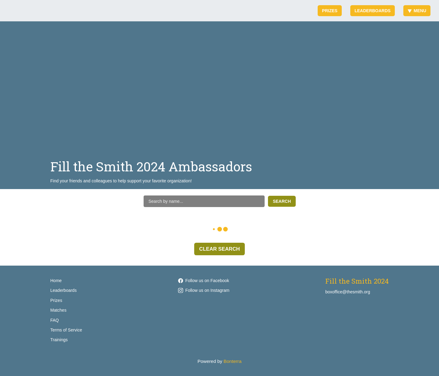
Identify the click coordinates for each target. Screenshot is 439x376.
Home (56, 280)
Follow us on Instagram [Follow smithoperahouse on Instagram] (204, 290)
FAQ (54, 320)
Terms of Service (66, 330)
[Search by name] (204, 201)
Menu (417, 10)
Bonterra (232, 361)
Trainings (59, 339)
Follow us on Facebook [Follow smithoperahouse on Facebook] (203, 280)
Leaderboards (373, 10)
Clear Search (219, 249)
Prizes (329, 10)
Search (282, 201)
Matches (58, 310)
